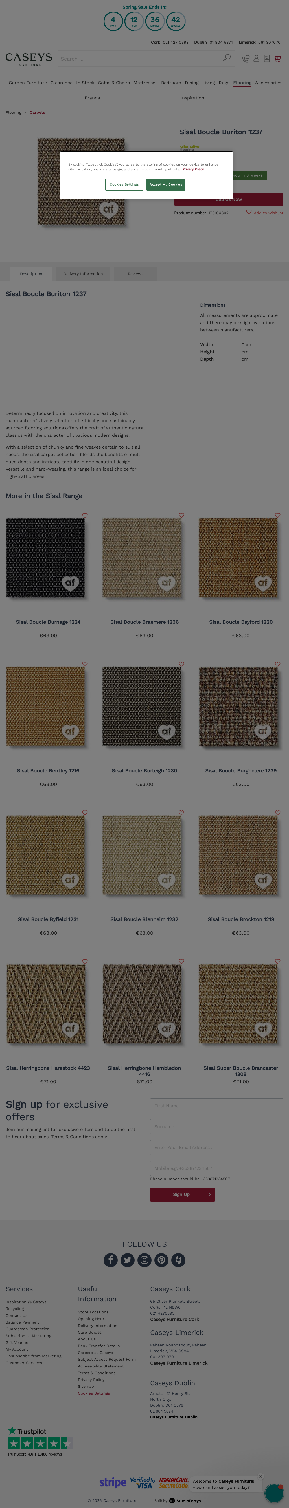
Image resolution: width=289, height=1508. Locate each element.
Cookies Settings (124, 184)
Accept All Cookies (166, 184)
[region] (146, 175)
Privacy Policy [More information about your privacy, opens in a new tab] (193, 169)
